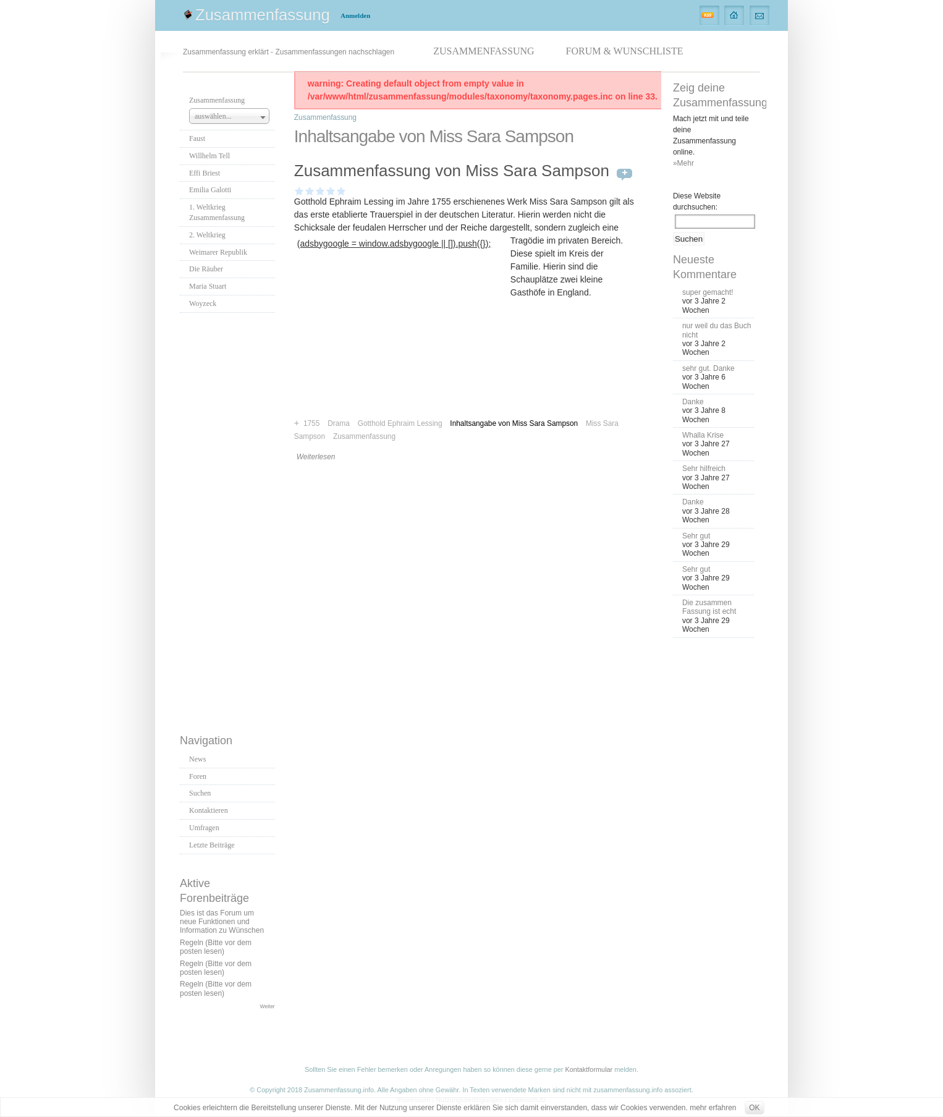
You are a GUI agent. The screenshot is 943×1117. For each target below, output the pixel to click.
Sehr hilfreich (703, 468)
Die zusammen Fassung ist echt (709, 607)
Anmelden (355, 15)
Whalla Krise (703, 435)
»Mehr (683, 163)
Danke (693, 401)
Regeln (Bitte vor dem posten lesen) (216, 947)
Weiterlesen (316, 456)
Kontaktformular (588, 1069)
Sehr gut (696, 536)
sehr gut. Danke (708, 368)
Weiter (267, 1006)
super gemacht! (708, 292)
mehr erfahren (713, 1107)
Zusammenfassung (262, 14)
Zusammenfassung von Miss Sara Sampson (451, 170)
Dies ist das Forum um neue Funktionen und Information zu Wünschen (222, 922)
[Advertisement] (229, 519)
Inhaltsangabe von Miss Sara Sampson (514, 423)
